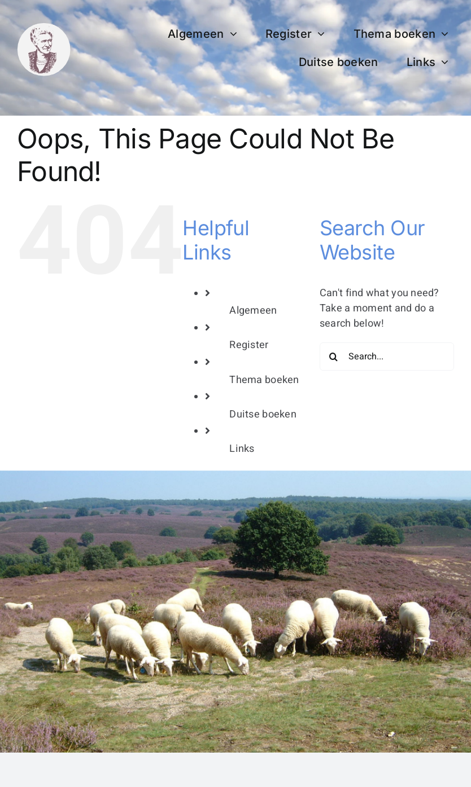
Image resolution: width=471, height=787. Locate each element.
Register (248, 345)
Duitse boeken (262, 414)
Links (241, 448)
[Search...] (387, 356)
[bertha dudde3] (44, 27)
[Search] (334, 356)
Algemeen (253, 310)
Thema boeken (264, 380)
